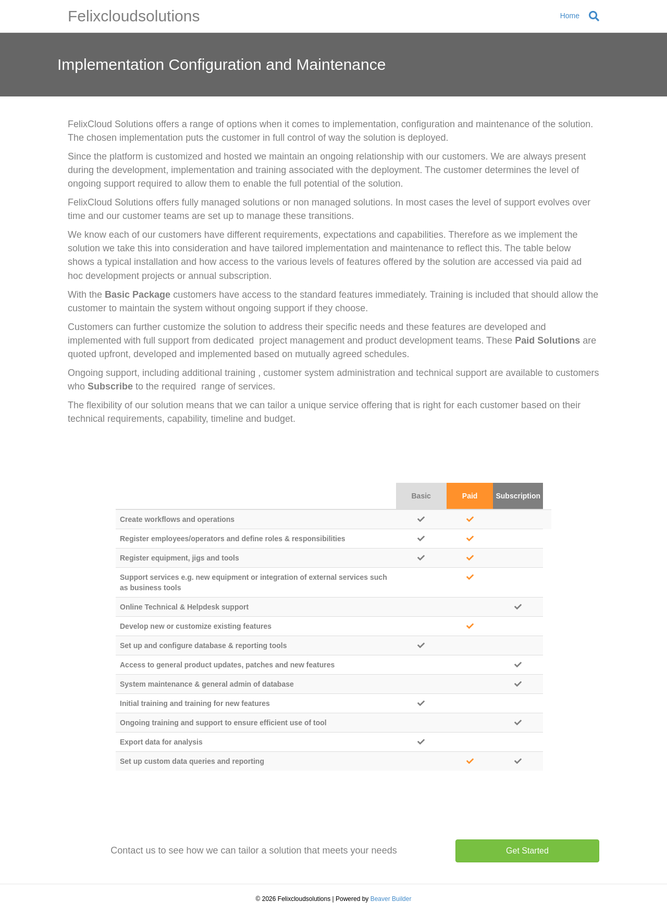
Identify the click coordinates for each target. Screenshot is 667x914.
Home (569, 15)
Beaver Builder (391, 899)
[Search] (591, 16)
